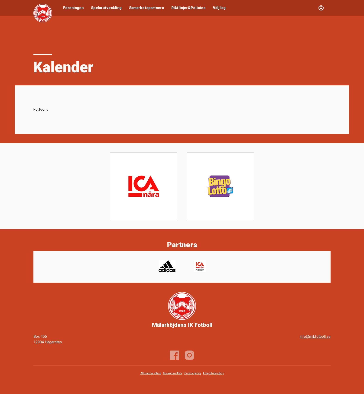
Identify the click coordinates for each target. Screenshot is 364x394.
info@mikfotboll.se (315, 336)
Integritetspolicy (213, 373)
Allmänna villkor (150, 373)
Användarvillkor (172, 373)
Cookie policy (192, 373)
